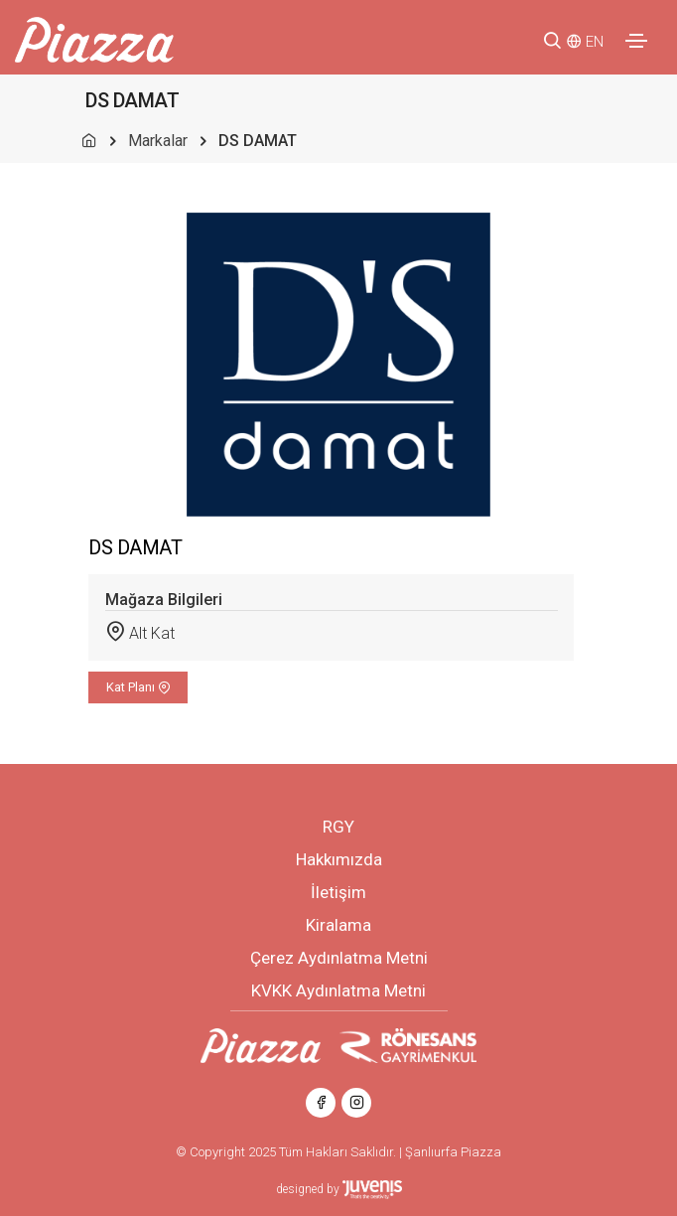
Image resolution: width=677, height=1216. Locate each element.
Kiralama (338, 925)
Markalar (158, 140)
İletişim (338, 892)
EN (595, 42)
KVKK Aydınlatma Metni (338, 990)
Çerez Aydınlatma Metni (339, 958)
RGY (338, 826)
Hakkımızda (339, 859)
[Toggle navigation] (636, 41)
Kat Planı (138, 687)
